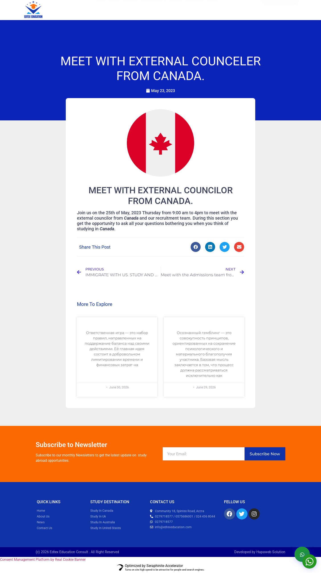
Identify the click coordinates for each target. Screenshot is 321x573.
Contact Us (195, 7)
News (100, 7)
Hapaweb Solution (270, 552)
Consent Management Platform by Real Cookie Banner (43, 559)
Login (212, 7)
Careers (176, 7)
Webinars (130, 7)
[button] (196, 247)
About (113, 7)
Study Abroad (154, 7)
